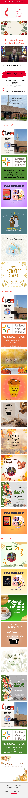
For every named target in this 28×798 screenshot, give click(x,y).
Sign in (25, 1)
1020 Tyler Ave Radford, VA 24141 (14, 785)
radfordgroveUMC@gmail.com (14, 787)
